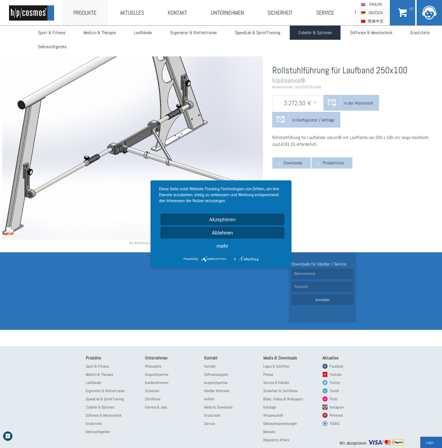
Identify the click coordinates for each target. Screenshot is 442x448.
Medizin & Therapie (99, 33)
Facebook (336, 366)
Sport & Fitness (51, 33)
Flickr (334, 398)
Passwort (301, 286)
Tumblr (334, 390)
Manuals (269, 431)
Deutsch (376, 12)
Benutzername (304, 273)
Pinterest (336, 415)
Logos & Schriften (276, 366)
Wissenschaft (273, 415)
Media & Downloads (218, 407)
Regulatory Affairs (276, 439)
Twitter (335, 382)
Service (325, 12)
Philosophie (153, 366)
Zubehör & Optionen (315, 33)
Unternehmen (227, 12)
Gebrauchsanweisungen (280, 423)
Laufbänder (143, 33)
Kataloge (269, 407)
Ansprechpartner (157, 374)
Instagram (337, 407)
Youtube (335, 374)
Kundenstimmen (156, 382)
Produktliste (333, 163)
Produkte (84, 12)
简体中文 (376, 21)
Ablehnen (222, 232)
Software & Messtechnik (371, 33)
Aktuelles (132, 12)
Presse (268, 374)
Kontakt (177, 12)
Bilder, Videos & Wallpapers (283, 398)
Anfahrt (209, 398)
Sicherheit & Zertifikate (280, 390)
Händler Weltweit (216, 390)
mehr (222, 246)
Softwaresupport (216, 374)
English (375, 4)
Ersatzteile (420, 33)
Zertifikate (152, 398)
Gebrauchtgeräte (52, 47)
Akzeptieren (222, 219)
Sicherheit (280, 12)
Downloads (293, 163)
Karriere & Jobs (156, 407)
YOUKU (334, 423)
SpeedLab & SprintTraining (257, 33)
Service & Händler (276, 382)
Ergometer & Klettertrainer (194, 33)
